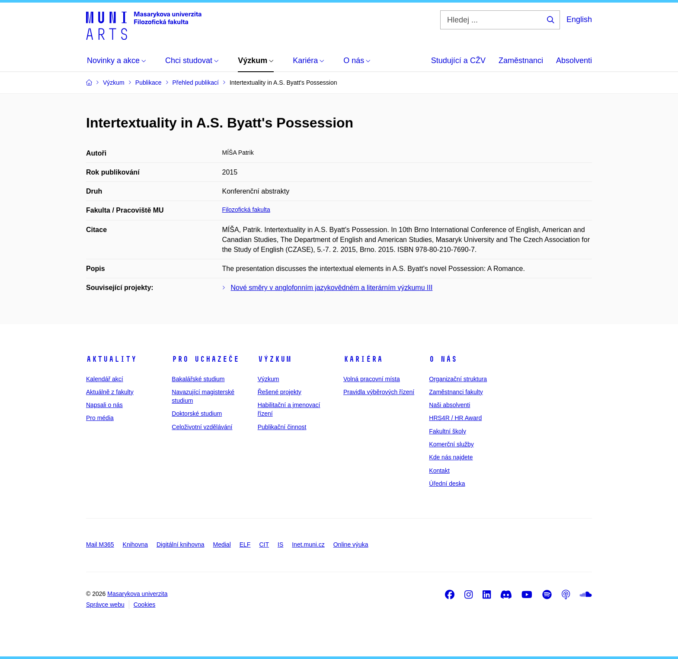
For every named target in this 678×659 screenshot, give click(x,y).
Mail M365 (100, 544)
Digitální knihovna (181, 544)
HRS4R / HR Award (455, 417)
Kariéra (363, 359)
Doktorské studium (197, 413)
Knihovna (135, 544)
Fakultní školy (447, 431)
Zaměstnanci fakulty (456, 391)
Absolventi (574, 60)
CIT (264, 544)
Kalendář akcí (104, 379)
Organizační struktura (458, 379)
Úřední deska (447, 483)
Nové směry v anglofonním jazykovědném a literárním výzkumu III (332, 287)
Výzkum (274, 359)
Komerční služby (451, 444)
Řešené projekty (279, 391)
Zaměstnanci (521, 60)
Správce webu (105, 604)
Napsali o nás (104, 404)
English (579, 19)
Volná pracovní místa (371, 379)
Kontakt (439, 470)
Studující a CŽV (458, 60)
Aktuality (111, 359)
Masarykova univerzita (137, 593)
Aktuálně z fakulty (110, 391)
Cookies (145, 604)
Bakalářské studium (198, 379)
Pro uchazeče (205, 359)
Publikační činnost (282, 426)
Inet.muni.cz (308, 544)
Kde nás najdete (451, 457)
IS (280, 544)
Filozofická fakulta (246, 209)
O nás (443, 359)
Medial (222, 544)
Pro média (100, 417)
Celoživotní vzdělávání (202, 426)
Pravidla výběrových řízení (378, 391)
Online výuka (350, 544)
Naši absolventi (449, 404)
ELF (245, 544)
